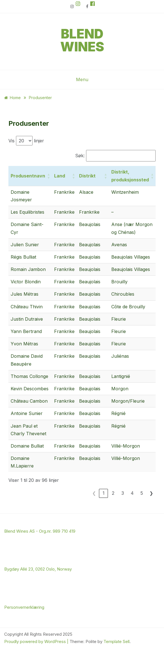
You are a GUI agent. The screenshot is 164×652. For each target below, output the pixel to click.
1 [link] (104, 493)
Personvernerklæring (24, 607)
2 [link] (113, 493)
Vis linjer (26, 140)
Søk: (80, 155)
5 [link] (141, 493)
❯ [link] (151, 493)
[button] (48, 176)
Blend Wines (82, 40)
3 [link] (122, 493)
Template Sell (116, 641)
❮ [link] (94, 493)
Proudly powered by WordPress (35, 641)
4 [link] (132, 493)
